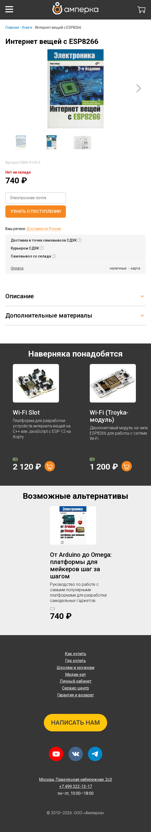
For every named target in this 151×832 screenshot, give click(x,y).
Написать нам (75, 722)
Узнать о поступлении (36, 211)
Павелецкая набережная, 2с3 (75, 779)
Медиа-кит (75, 674)
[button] (9, 9)
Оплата (17, 268)
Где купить (75, 660)
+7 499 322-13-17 (75, 786)
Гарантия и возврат (75, 695)
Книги (27, 27)
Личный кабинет (76, 681)
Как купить (75, 653)
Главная (12, 27)
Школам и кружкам (75, 667)
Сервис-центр (75, 688)
